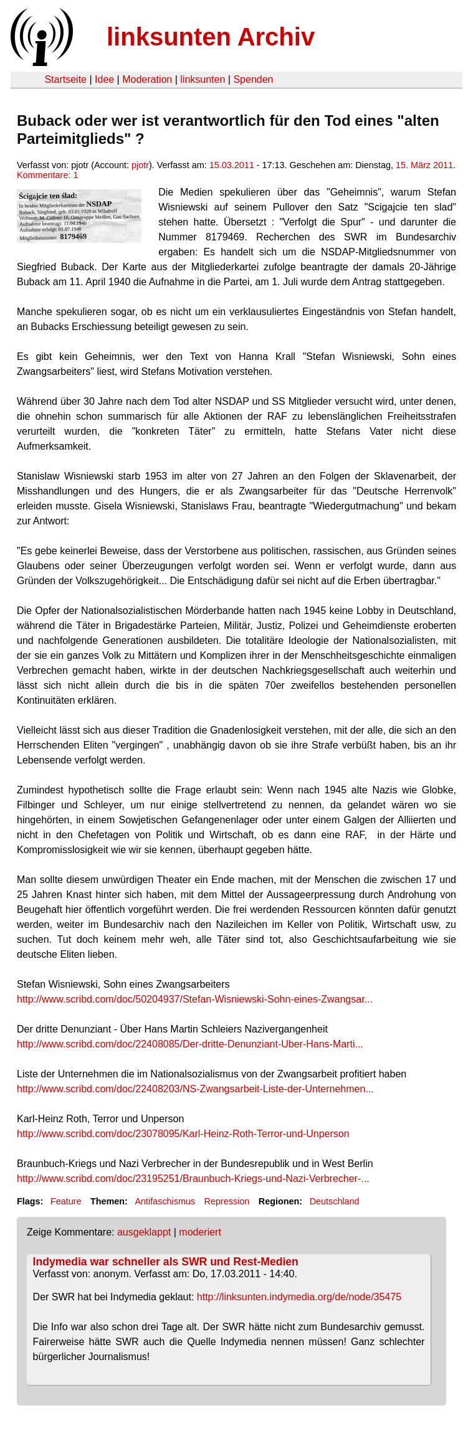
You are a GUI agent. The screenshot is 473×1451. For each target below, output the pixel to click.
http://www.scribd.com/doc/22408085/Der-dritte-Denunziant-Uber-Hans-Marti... (190, 1044)
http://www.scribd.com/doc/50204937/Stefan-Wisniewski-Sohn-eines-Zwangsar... (195, 999)
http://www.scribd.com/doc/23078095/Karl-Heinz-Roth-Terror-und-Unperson (183, 1133)
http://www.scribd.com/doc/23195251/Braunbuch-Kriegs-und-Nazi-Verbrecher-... (193, 1178)
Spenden (253, 79)
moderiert (200, 1232)
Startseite (65, 79)
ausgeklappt (144, 1232)
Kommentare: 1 (47, 175)
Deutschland (335, 1201)
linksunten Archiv (211, 36)
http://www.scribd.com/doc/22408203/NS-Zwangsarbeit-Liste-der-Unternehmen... (195, 1089)
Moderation (147, 79)
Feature (66, 1201)
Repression (227, 1201)
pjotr (140, 165)
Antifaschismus (165, 1201)
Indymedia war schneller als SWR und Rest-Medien (166, 1261)
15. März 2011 (424, 165)
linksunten (202, 79)
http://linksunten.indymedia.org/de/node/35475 (299, 1297)
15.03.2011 (231, 165)
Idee (104, 79)
